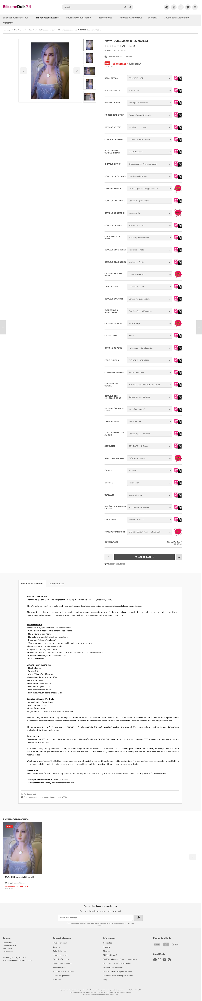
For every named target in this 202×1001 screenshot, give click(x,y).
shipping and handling (82, 990)
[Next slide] (89, 97)
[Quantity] (109, 557)
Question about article (116, 564)
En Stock (153, 17)
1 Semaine (128, 57)
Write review (127, 46)
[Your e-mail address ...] (95, 918)
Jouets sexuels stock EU (176, 18)
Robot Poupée (106, 17)
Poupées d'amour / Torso (79, 17)
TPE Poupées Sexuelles (48, 17)
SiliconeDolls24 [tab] (57, 584)
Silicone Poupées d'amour (16, 17)
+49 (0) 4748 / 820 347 (16, 957)
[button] (89, 58)
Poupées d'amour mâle (131, 18)
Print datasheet (30, 794)
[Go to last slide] (89, 44)
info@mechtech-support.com (19, 960)
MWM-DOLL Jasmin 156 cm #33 (19, 877)
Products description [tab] (32, 584)
